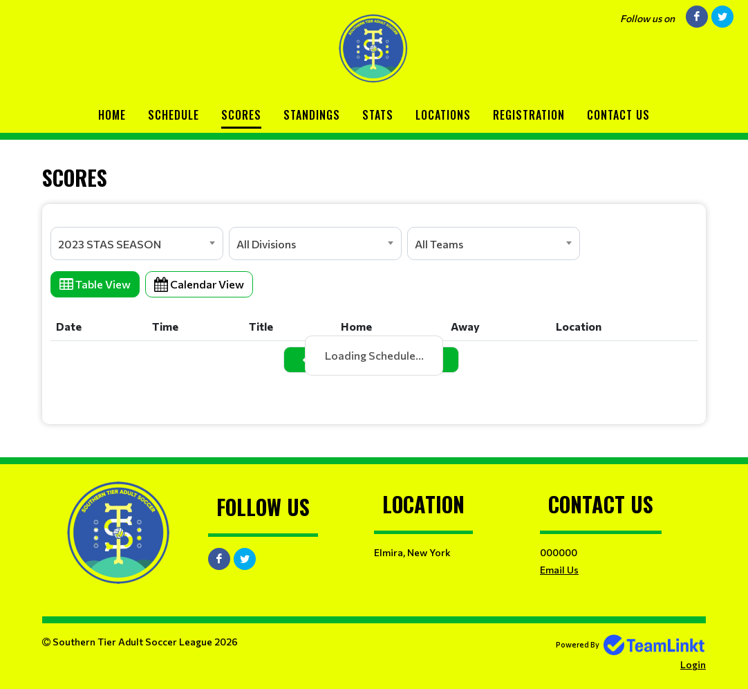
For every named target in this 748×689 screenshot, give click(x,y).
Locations (443, 115)
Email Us (559, 570)
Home (112, 115)
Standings (311, 115)
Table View (95, 284)
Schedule (173, 115)
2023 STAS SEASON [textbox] (109, 243)
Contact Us (618, 115)
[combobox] (136, 243)
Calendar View (199, 284)
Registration (529, 115)
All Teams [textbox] (439, 243)
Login (693, 664)
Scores (241, 115)
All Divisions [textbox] (266, 243)
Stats (377, 115)
